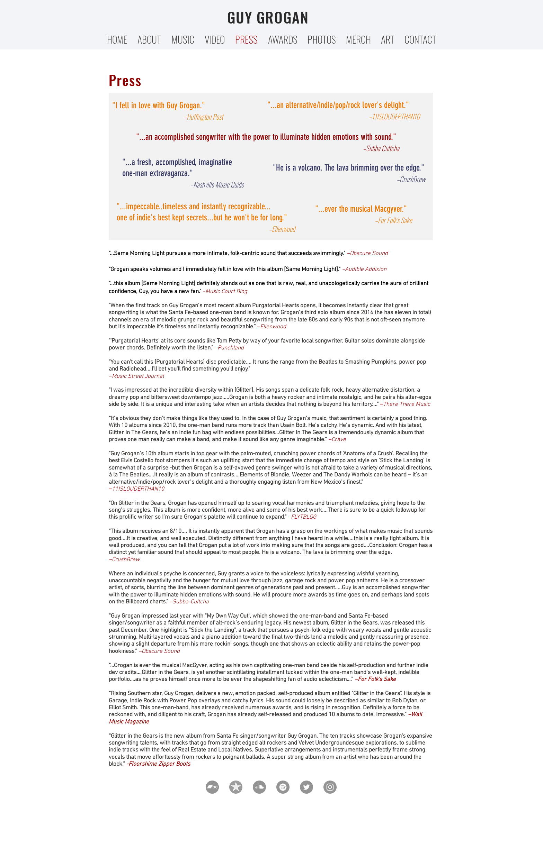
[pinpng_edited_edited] (235, 787)
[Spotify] (283, 787)
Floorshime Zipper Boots (159, 764)
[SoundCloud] (259, 787)
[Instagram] (330, 787)
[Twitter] (306, 787)
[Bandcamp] (212, 787)
